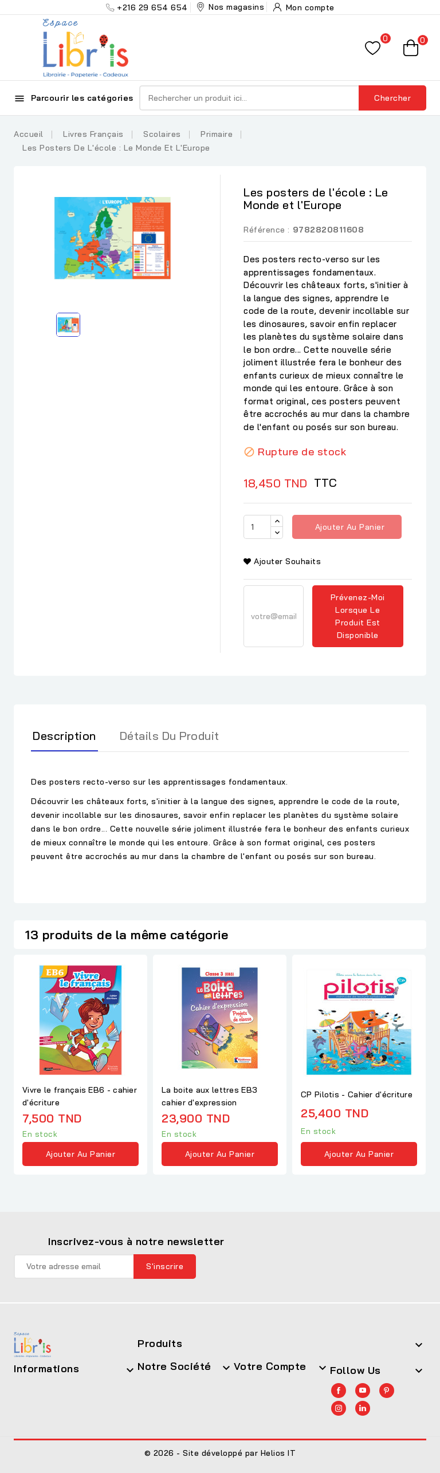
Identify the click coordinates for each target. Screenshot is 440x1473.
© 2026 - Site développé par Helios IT (220, 1453)
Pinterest (386, 1390)
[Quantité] (257, 527)
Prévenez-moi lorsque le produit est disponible (358, 616)
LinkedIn (362, 1408)
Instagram (338, 1408)
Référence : (266, 230)
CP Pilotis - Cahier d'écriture (356, 1094)
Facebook (338, 1390)
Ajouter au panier (348, 527)
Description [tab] (64, 735)
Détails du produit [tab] (169, 735)
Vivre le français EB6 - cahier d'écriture (79, 1096)
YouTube (362, 1390)
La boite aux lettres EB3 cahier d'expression (209, 1096)
